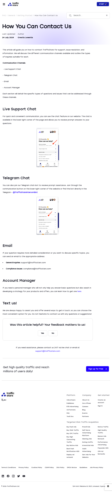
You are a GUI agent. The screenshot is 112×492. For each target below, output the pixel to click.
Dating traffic (87, 442)
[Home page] (13, 4)
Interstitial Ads (88, 445)
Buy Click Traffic (73, 430)
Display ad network (70, 456)
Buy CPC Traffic (72, 433)
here (79, 291)
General (12, 15)
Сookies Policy (36, 467)
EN (3, 400)
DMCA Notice (72, 467)
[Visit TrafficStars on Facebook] (8, 476)
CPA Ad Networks (101, 452)
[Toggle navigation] (4, 4)
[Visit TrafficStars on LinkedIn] (2, 476)
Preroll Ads (86, 427)
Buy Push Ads (71, 427)
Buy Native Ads (72, 445)
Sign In (100, 406)
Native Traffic (103, 427)
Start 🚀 (103, 4)
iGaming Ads (87, 439)
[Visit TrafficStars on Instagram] (13, 476)
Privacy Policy (24, 467)
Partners (85, 416)
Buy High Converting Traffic (71, 439)
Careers (85, 406)
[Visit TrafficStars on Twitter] (18, 476)
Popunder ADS (103, 448)
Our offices (86, 403)
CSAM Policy (49, 467)
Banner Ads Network (102, 437)
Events (84, 413)
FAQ (4, 15)
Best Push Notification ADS (73, 450)
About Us (85, 400)
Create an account (102, 401)
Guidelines (83, 467)
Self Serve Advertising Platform (86, 432)
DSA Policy (60, 467)
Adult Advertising (86, 450)
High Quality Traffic (102, 431)
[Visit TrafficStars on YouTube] (23, 476)
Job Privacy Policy (96, 467)
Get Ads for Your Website (88, 456)
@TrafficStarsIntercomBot (25, 192)
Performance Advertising (103, 443)
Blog (83, 410)
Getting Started (25, 15)
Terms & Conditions (8, 467)
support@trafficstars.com (47, 351)
